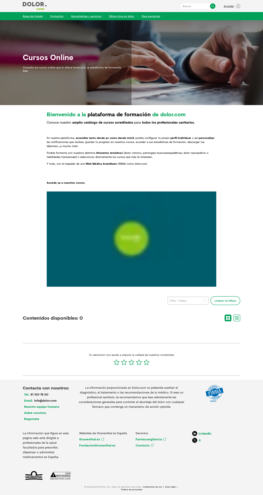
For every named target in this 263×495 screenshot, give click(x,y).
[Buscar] (212, 6)
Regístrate (31, 419)
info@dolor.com (45, 400)
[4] (139, 362)
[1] (116, 362)
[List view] (236, 318)
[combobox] (188, 300)
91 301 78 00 (39, 394)
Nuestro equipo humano (41, 406)
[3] (131, 362)
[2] (124, 362)
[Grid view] (228, 318)
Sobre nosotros (35, 412)
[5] (146, 362)
